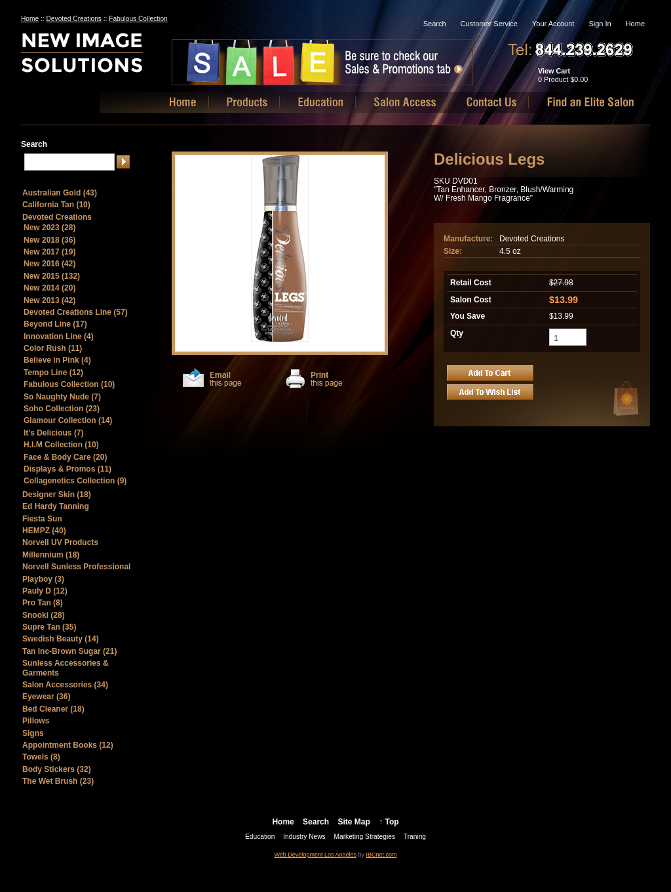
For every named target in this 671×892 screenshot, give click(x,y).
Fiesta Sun (42, 518)
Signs (33, 733)
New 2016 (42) (49, 263)
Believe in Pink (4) (57, 360)
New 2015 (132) (52, 276)
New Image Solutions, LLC (104, 58)
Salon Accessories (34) (65, 684)
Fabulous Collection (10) (69, 384)
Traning (415, 836)
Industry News (304, 836)
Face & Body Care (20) (65, 457)
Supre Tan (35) (49, 627)
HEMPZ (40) (44, 530)
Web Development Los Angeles (315, 854)
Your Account (553, 24)
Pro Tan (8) (42, 602)
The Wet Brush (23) (58, 781)
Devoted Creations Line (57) (76, 312)
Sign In (599, 24)
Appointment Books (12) (67, 745)
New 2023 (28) (49, 227)
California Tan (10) (56, 204)
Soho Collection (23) (62, 408)
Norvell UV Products (60, 542)
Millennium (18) (50, 554)
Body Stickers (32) (56, 769)
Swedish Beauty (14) (60, 638)
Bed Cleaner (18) (53, 709)
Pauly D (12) (44, 591)
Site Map (353, 821)
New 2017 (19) (49, 251)
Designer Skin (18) (56, 494)
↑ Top (388, 821)
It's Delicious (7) (54, 432)
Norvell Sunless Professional (76, 566)
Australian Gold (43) (59, 192)
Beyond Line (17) (55, 324)
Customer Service (489, 24)
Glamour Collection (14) (68, 420)
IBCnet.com (381, 854)
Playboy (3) (43, 579)
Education (260, 836)
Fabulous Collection (138, 18)
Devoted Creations (74, 18)
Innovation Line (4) (59, 336)
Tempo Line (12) (53, 372)
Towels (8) (41, 756)
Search (434, 24)
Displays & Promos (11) (67, 469)
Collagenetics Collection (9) (75, 480)
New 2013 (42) (49, 300)
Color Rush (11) (53, 348)
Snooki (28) (43, 615)
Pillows (35, 720)
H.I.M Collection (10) (61, 444)
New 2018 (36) (49, 240)
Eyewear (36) (46, 696)
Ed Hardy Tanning (55, 506)
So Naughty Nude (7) (62, 396)
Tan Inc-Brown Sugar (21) (69, 651)
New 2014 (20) (49, 288)
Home (635, 24)
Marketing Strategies (364, 836)
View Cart (554, 71)
